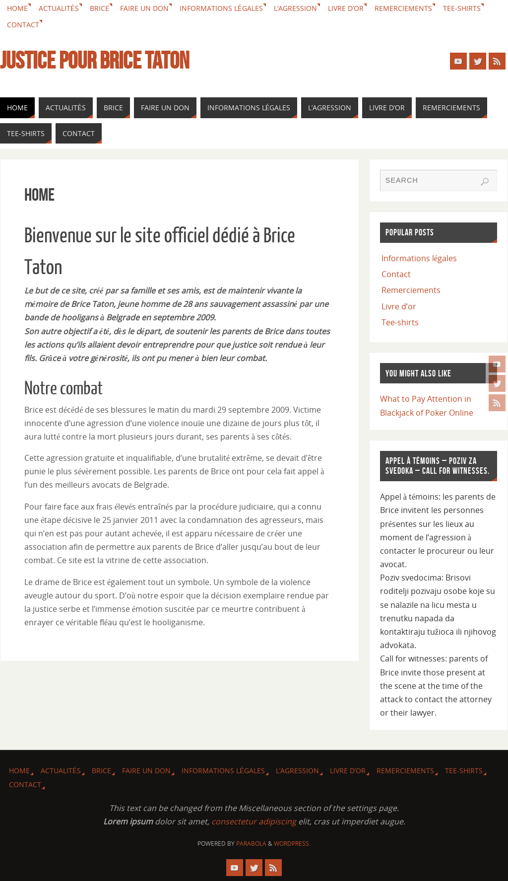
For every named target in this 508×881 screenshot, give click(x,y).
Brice (99, 8)
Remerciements (403, 8)
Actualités (59, 8)
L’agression (295, 8)
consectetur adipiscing (253, 821)
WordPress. (292, 843)
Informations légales (221, 8)
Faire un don (144, 8)
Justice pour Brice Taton (94, 61)
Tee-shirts (462, 8)
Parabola (251, 843)
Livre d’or (346, 8)
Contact (23, 24)
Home (17, 8)
